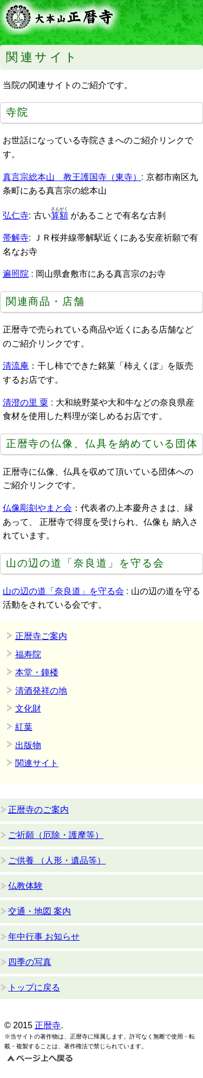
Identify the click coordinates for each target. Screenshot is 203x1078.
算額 (59, 215)
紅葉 (23, 726)
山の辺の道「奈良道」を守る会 (63, 591)
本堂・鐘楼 (36, 672)
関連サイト (36, 763)
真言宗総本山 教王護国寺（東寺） (72, 177)
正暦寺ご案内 (41, 636)
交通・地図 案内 (39, 911)
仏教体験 (25, 885)
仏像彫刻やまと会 (37, 508)
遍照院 (16, 273)
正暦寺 (48, 1025)
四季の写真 (29, 962)
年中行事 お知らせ (44, 936)
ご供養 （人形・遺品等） (57, 860)
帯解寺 (16, 237)
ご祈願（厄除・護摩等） (55, 835)
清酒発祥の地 (41, 690)
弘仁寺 (16, 215)
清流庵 (16, 365)
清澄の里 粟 (25, 402)
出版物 (28, 745)
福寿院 (28, 654)
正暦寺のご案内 (38, 809)
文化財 (28, 708)
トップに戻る (34, 987)
